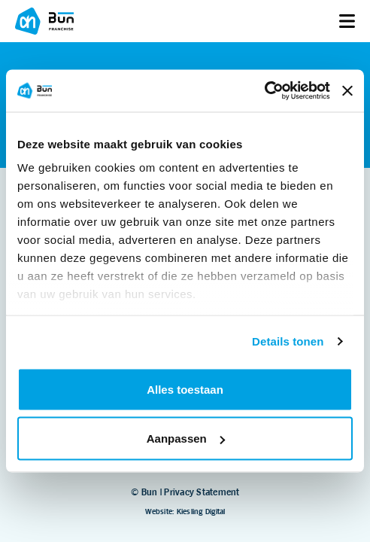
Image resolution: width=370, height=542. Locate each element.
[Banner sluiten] (347, 90)
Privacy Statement (201, 492)
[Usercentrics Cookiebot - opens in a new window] (264, 91)
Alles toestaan (185, 388)
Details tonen (287, 341)
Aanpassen (186, 438)
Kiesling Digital (201, 511)
